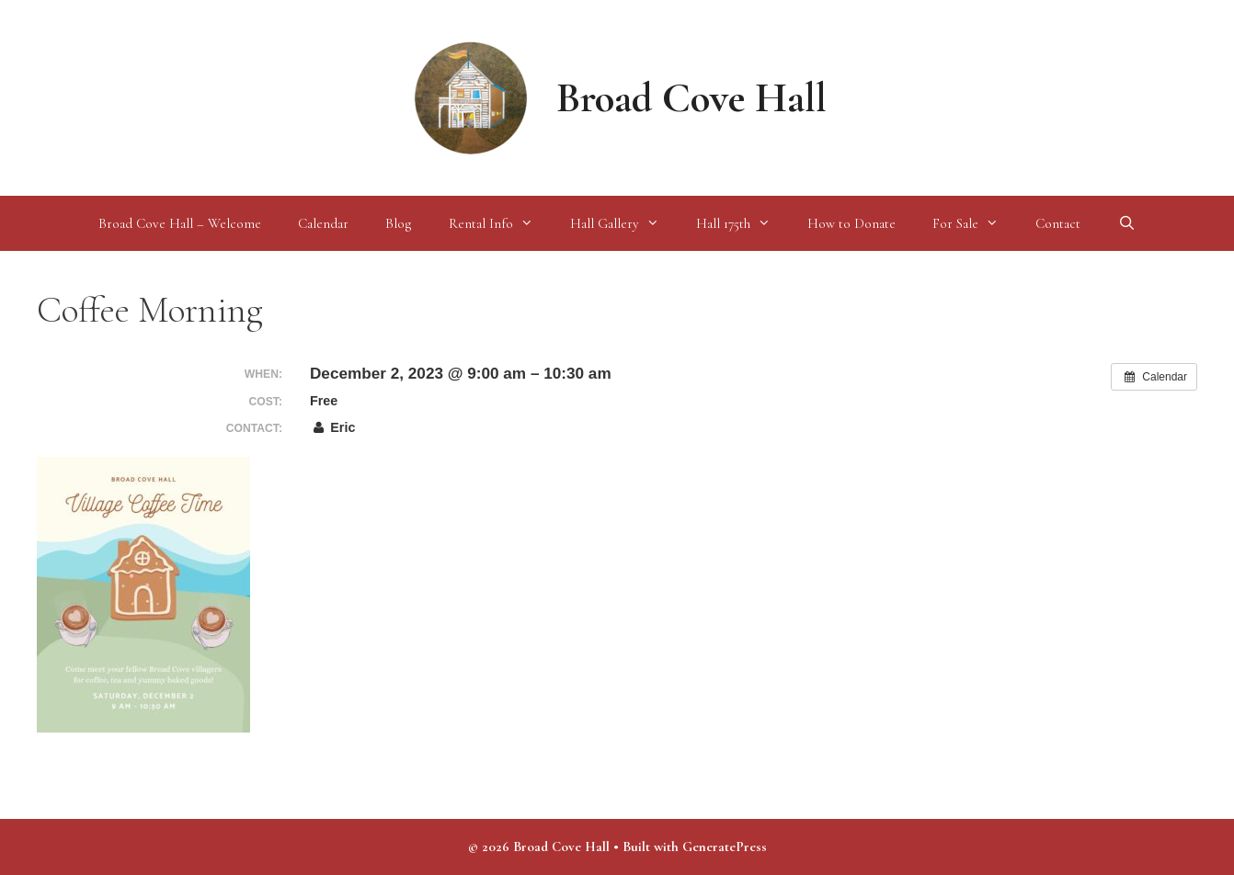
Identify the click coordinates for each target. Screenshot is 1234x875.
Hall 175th (742, 223)
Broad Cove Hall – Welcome (179, 223)
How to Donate (851, 223)
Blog (398, 223)
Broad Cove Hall (691, 98)
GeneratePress (724, 846)
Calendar (323, 223)
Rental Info (500, 223)
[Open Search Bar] (1126, 223)
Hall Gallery (624, 223)
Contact (1057, 223)
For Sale (974, 223)
